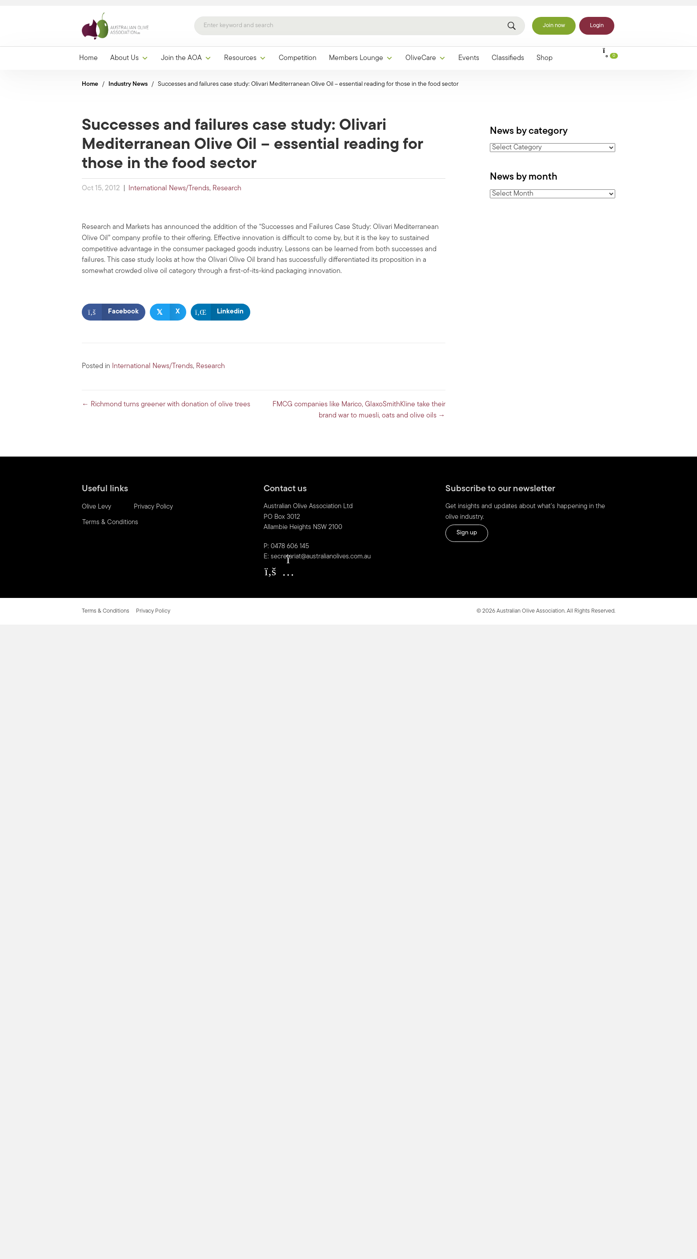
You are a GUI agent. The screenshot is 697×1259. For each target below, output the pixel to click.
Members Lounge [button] (361, 52)
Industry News (128, 79)
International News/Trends (168, 183)
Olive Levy (96, 502)
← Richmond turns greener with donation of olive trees (166, 399)
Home (88, 52)
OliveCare (425, 52)
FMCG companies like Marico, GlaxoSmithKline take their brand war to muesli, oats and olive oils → (358, 405)
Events (468, 52)
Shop (545, 52)
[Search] (359, 21)
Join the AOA (186, 52)
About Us (129, 52)
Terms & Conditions (110, 517)
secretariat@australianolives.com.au (321, 552)
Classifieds (508, 52)
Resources (245, 52)
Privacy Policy (153, 502)
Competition (297, 52)
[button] (270, 566)
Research (226, 183)
